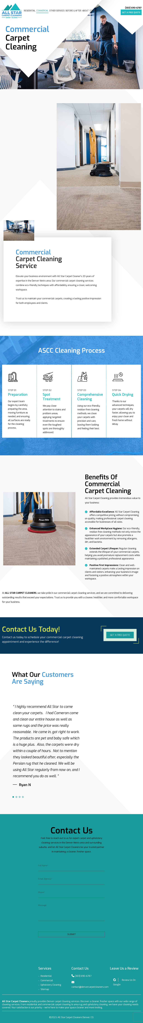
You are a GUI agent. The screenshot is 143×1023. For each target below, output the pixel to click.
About (85, 10)
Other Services (57, 10)
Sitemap (45, 989)
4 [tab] (22, 797)
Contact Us (95, 10)
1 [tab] (13, 797)
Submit (71, 934)
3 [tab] (19, 797)
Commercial (42, 10)
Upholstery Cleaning (51, 984)
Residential (29, 10)
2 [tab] (16, 797)
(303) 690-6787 (133, 7)
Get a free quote (131, 12)
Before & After (73, 10)
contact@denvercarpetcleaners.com (90, 986)
